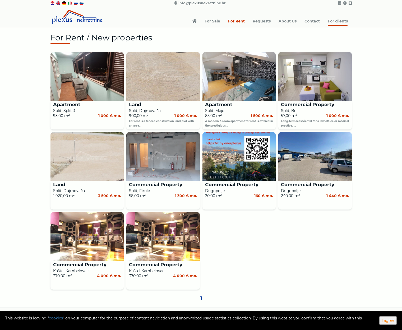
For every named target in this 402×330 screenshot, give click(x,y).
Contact (312, 21)
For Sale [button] (212, 21)
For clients (338, 21)
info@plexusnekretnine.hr (200, 3)
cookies (56, 318)
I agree (388, 320)
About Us (288, 21)
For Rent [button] (236, 21)
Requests (262, 21)
